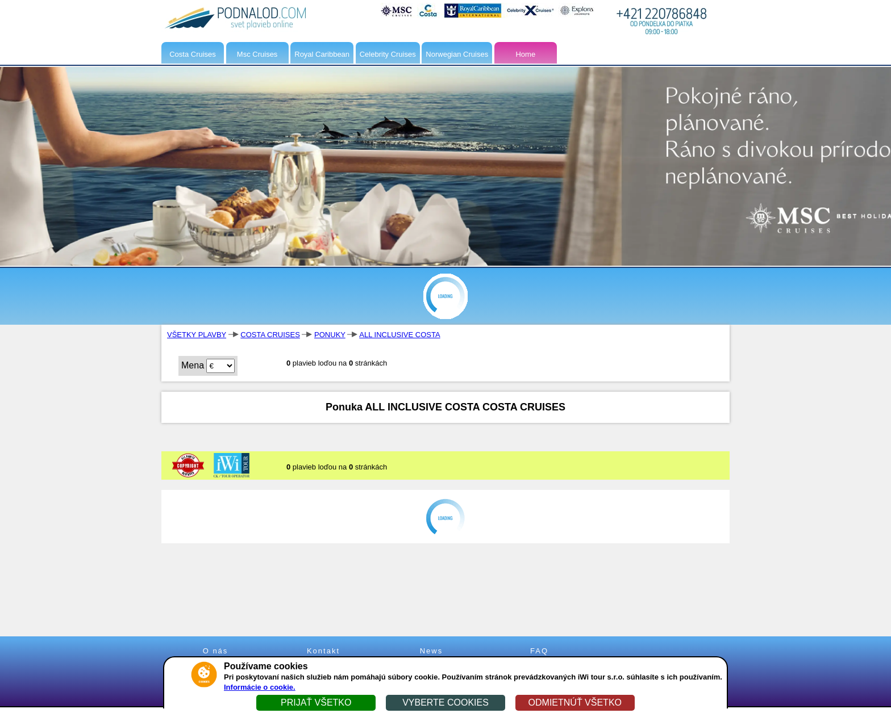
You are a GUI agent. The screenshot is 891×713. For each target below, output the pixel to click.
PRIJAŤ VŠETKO (316, 702)
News (431, 651)
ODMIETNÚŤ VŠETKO (575, 702)
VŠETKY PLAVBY (196, 334)
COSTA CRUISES (270, 334)
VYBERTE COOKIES (445, 702)
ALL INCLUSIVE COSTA (399, 334)
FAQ (539, 651)
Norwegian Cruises (457, 54)
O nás (215, 651)
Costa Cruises (192, 54)
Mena (192, 365)
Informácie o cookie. (259, 687)
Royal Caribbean (321, 54)
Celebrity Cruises (388, 54)
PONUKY (329, 334)
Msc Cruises (257, 54)
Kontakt (323, 651)
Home (525, 54)
